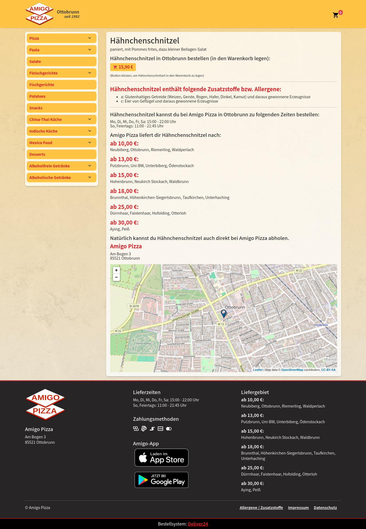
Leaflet (258, 369)
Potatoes (37, 96)
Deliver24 (198, 523)
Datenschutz (325, 507)
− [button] (116, 277)
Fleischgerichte (60, 73)
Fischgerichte (41, 84)
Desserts (37, 154)
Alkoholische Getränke (60, 177)
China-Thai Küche (60, 119)
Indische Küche (60, 131)
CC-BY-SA (328, 369)
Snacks (36, 107)
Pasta (60, 49)
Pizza (60, 38)
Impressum (298, 507)
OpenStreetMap (292, 369)
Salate (35, 61)
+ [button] (116, 270)
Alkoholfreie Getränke (60, 165)
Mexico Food (60, 142)
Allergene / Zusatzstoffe (261, 507)
